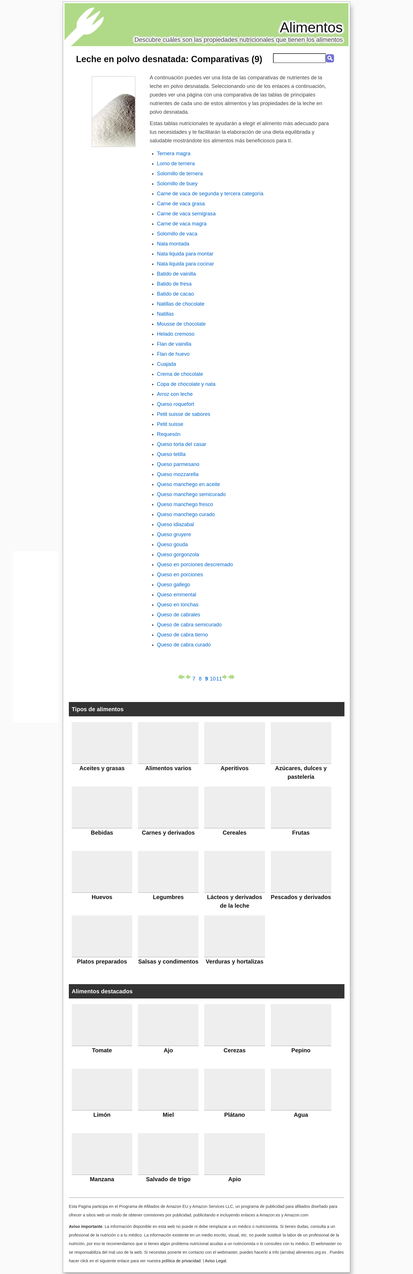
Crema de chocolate (180, 374)
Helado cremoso (175, 334)
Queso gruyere (174, 534)
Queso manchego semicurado (191, 494)
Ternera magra (173, 153)
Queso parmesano (178, 464)
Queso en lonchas (177, 604)
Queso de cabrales (178, 615)
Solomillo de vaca (177, 234)
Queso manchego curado (186, 514)
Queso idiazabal (175, 524)
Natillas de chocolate (180, 304)
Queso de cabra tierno (182, 635)
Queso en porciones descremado (195, 564)
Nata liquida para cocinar (185, 264)
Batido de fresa (174, 284)
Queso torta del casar (181, 444)
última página (232, 677)
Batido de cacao (175, 294)
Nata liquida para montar (185, 254)
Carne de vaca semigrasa (186, 214)
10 (213, 677)
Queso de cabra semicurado (189, 625)
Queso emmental (176, 594)
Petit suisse (170, 424)
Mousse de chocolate (181, 324)
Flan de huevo (173, 354)
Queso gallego (173, 584)
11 (219, 677)
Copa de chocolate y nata (186, 384)
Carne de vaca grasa (181, 204)
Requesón (168, 434)
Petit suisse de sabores (183, 414)
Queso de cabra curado (184, 645)
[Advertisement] (36, 638)
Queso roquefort (175, 404)
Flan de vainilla (174, 344)
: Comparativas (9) (169, 59)
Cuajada (166, 364)
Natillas (165, 314)
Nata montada (173, 244)
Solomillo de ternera (180, 173)
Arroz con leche (175, 394)
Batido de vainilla (176, 274)
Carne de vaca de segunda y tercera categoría (210, 193)
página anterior (187, 677)
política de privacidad (181, 1261)
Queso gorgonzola (178, 554)
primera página (181, 677)
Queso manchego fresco (185, 504)
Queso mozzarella (177, 474)
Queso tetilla (171, 454)
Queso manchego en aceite (188, 484)
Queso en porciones (180, 574)
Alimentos (311, 27)
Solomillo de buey (177, 183)
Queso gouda (172, 544)
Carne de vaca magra (181, 224)
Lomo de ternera (176, 163)
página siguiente (225, 677)
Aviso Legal (215, 1261)
